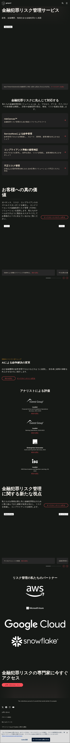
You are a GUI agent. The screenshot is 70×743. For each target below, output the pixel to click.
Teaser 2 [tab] (53, 566)
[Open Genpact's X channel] (2, 707)
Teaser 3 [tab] (58, 566)
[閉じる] (67, 733)
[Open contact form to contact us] (12, 685)
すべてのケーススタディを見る (54, 217)
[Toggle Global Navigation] (66, 3)
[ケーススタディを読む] (35, 57)
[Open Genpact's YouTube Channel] (13, 707)
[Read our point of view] (28, 537)
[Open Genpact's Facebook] (6, 707)
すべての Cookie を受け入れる (41, 739)
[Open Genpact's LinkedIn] (10, 707)
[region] (35, 736)
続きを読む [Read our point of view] (8, 378)
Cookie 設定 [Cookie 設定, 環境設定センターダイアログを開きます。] (24, 739)
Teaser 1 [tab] (48, 566)
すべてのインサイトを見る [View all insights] (26, 378)
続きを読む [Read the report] (35, 413)
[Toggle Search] (62, 3)
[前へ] (64, 278)
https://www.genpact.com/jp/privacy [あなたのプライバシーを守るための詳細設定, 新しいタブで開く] (12, 736)
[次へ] (67, 278)
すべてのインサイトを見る (56, 505)
